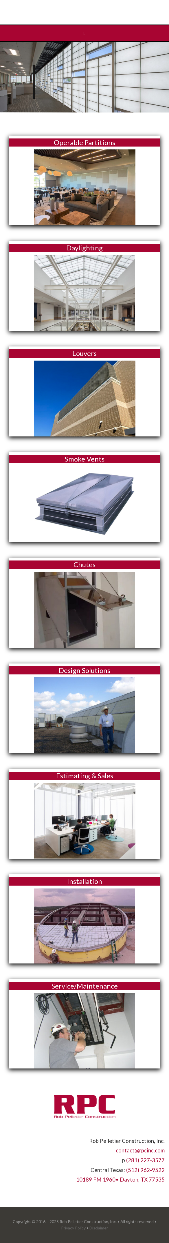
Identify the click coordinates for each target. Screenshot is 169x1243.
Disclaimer (98, 1227)
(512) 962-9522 (145, 1170)
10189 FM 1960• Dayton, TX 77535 (120, 1179)
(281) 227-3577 (145, 1160)
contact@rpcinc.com (140, 1150)
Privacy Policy (73, 1227)
